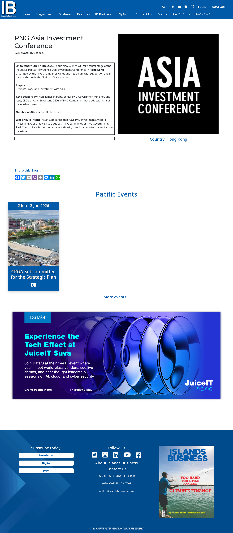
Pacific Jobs (181, 14)
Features (83, 14)
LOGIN (202, 7)
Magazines (44, 14)
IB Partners (103, 14)
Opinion (124, 14)
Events (162, 14)
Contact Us (143, 14)
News (26, 14)
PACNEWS (203, 14)
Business (65, 14)
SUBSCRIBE (219, 7)
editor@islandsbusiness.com (116, 491)
